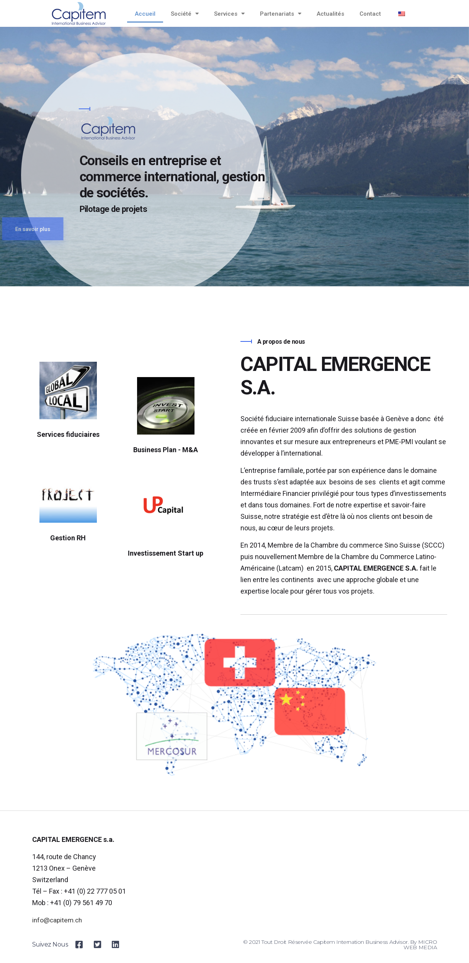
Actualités (330, 13)
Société (185, 13)
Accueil (145, 13)
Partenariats (280, 13)
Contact (370, 13)
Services (229, 13)
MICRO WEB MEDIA (420, 944)
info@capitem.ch (58, 920)
